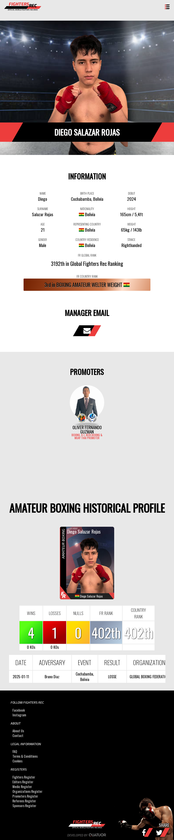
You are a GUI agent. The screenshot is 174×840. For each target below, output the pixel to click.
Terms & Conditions (25, 756)
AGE (43, 224)
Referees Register (24, 801)
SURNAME (42, 208)
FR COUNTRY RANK (87, 276)
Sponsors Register (24, 805)
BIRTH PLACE (87, 193)
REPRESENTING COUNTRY (87, 224)
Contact (17, 735)
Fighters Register (23, 777)
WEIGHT (131, 224)
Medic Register (22, 786)
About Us (18, 731)
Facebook (18, 710)
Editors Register (22, 782)
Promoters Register (25, 796)
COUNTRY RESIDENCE (87, 239)
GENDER (42, 239)
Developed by (87, 835)
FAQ (14, 751)
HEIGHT (131, 208)
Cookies (17, 761)
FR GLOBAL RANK (87, 255)
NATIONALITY (87, 208)
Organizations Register (27, 791)
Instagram (19, 715)
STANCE (131, 239)
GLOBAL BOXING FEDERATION (149, 676)
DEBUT (131, 193)
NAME (43, 193)
